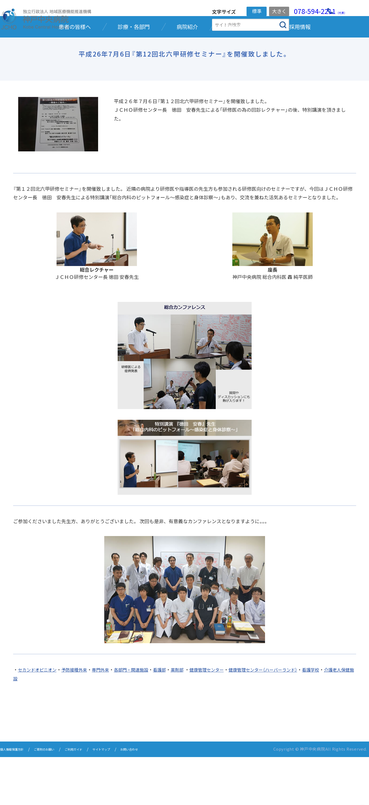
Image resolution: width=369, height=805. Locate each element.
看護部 (174, 718)
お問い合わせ (161, 797)
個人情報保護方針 (16, 797)
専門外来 (109, 718)
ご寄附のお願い (56, 797)
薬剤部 (194, 718)
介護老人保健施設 (42, 726)
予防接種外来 (80, 718)
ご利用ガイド (93, 797)
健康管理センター (226, 718)
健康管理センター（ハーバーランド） (289, 718)
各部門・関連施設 (143, 718)
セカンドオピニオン (39, 718)
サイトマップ (127, 797)
